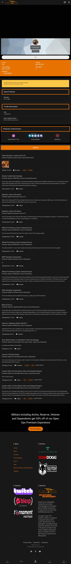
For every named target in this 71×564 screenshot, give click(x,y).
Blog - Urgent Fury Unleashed (37, 342)
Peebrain (4, 157)
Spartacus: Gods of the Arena (11, 194)
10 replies (19, 334)
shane (15, 157)
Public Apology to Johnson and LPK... (14, 155)
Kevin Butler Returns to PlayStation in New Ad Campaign (20, 340)
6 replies (20, 205)
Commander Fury (18, 342)
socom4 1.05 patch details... (11, 354)
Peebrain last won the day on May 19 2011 (16, 82)
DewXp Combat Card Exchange (12, 176)
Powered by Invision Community (35, 546)
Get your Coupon (35, 429)
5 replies (18, 348)
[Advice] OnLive (7, 305)
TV (25, 196)
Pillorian (15, 259)
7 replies (18, 380)
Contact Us (36, 542)
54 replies (16, 170)
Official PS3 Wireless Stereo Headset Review (17, 228)
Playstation (28, 230)
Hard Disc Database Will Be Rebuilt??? (14, 323)
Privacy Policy (27, 542)
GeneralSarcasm (18, 356)
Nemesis (16, 196)
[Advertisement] (35, 18)
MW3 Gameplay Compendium (11, 257)
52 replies (20, 236)
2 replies (20, 317)
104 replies (18, 365)
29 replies (20, 266)
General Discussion (28, 157)
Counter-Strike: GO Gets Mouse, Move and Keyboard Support (22, 371)
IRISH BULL (16, 178)
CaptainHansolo (18, 307)
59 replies (19, 189)
